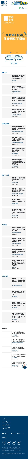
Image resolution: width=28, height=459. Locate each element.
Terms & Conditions (6, 447)
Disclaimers (15, 447)
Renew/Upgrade (6, 422)
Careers (4, 437)
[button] (10, 52)
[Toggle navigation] (26, 7)
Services (4, 419)
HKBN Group (5, 434)
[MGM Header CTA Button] (19, 3)
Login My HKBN (6, 428)
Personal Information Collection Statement (12, 450)
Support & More (6, 425)
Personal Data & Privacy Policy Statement (11, 448)
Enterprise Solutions (16, 434)
